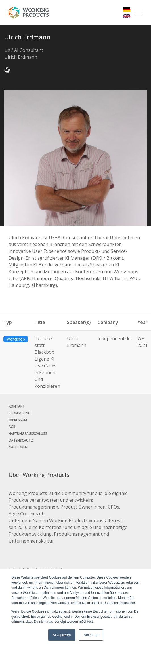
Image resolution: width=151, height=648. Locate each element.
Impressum (18, 420)
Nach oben (18, 447)
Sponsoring (20, 413)
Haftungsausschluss (28, 433)
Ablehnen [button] (91, 635)
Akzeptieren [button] (62, 635)
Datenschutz (21, 440)
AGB (12, 426)
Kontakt (17, 406)
